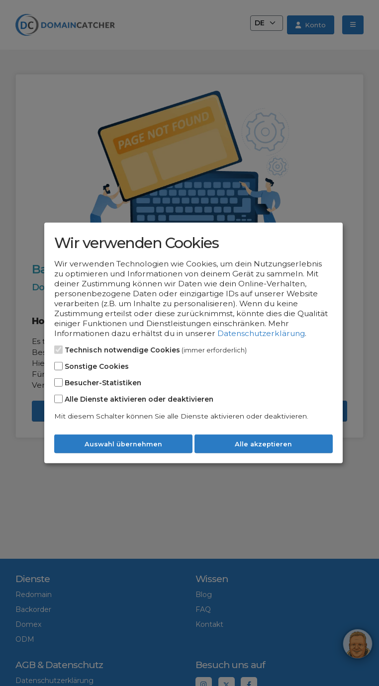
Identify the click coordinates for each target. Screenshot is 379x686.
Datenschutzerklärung (261, 333)
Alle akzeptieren (263, 444)
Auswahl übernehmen (123, 444)
